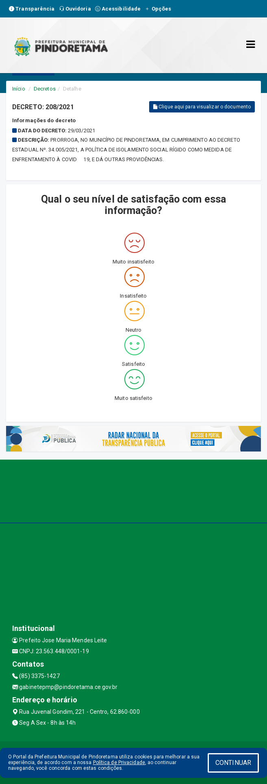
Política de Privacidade (119, 762)
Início (18, 89)
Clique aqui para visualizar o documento (202, 107)
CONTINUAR (233, 763)
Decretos (45, 89)
